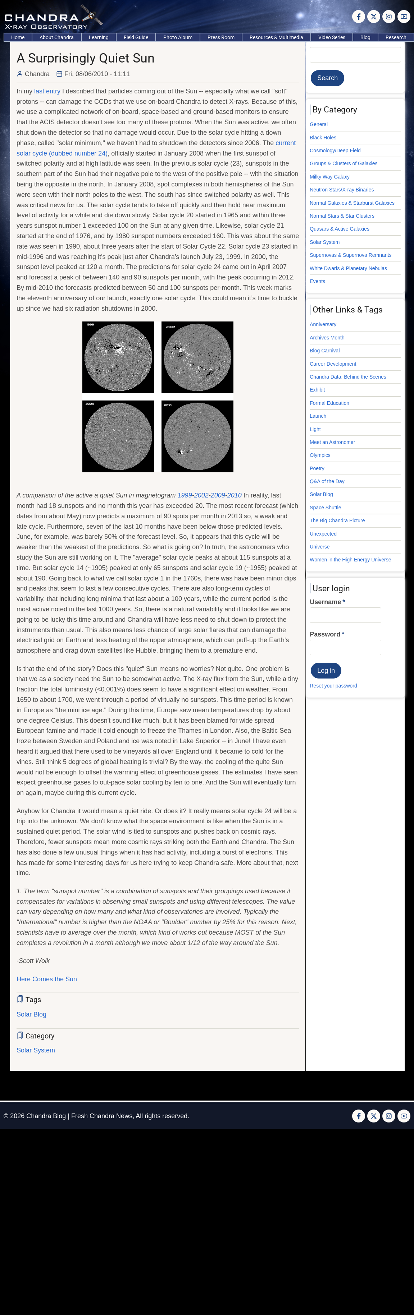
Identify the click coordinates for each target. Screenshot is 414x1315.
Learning (99, 37)
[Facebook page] (358, 16)
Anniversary (323, 324)
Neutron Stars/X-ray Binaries (342, 190)
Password (325, 634)
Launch (318, 416)
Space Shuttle (325, 507)
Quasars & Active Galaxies (339, 229)
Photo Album (177, 37)
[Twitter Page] (373, 16)
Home (17, 37)
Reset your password (333, 686)
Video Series (331, 37)
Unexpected (323, 534)
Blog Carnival (325, 350)
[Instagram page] (388, 16)
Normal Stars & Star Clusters (342, 216)
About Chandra (57, 37)
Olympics (320, 455)
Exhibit (317, 390)
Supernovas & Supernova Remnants (350, 255)
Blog (365, 37)
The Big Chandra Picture (337, 520)
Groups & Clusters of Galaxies (343, 163)
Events (317, 281)
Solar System (36, 1050)
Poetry (317, 468)
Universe (319, 547)
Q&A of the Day (327, 481)
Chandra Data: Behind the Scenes (348, 377)
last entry (47, 91)
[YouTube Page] (403, 16)
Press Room (221, 37)
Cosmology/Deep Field (335, 150)
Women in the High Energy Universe (350, 559)
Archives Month (327, 338)
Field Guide (136, 37)
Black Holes (323, 137)
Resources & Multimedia (276, 37)
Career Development (333, 364)
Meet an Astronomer (332, 442)
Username (325, 602)
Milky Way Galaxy (330, 177)
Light (315, 429)
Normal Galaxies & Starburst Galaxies (352, 203)
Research (396, 37)
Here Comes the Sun (47, 979)
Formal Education (329, 403)
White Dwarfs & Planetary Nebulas (348, 268)
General (319, 124)
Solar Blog (31, 1014)
